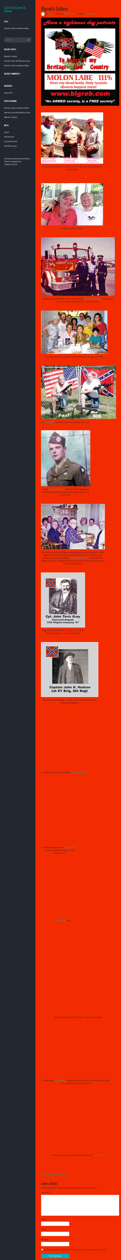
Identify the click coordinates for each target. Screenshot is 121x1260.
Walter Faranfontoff (56, 489)
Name (44, 1219)
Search (28, 39)
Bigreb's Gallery (10, 117)
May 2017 (8, 93)
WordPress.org (10, 146)
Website (44, 1239)
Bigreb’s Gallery (10, 56)
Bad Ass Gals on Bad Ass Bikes (16, 28)
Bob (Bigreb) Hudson (92, 299)
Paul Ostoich (50, 422)
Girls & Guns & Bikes (15, 9)
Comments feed (10, 141)
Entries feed (9, 137)
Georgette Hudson (77, 772)
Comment (45, 1192)
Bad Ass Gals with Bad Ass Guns (17, 61)
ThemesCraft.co (10, 164)
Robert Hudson (70, 847)
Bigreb (50, 14)
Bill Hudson (61, 920)
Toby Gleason (60, 1080)
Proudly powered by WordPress (17, 158)
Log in (6, 132)
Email (44, 1229)
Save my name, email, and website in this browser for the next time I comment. (75, 1249)
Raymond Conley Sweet (79, 558)
